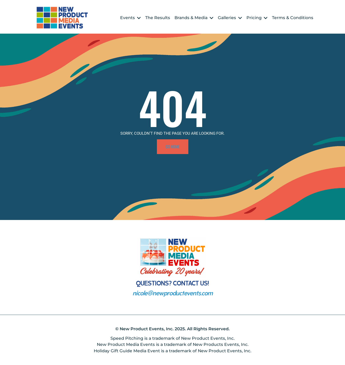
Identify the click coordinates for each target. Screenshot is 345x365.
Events (130, 18)
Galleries (230, 18)
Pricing (257, 18)
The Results (157, 17)
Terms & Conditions (292, 17)
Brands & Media (193, 18)
